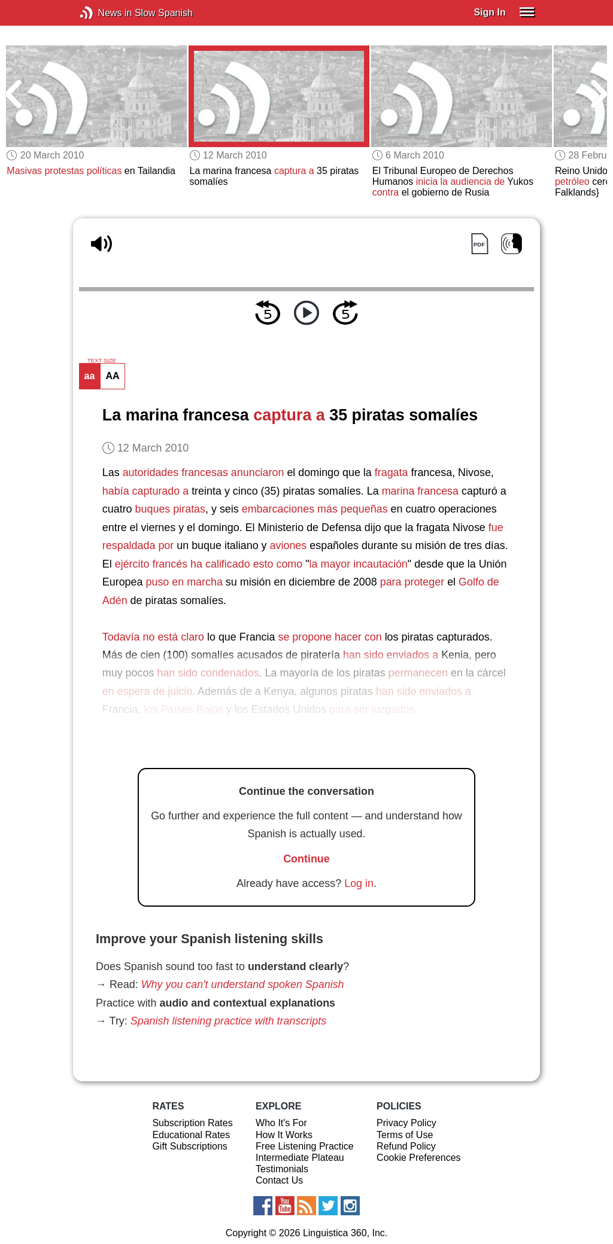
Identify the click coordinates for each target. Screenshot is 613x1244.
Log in (359, 883)
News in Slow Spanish (104, 13)
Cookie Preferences (419, 1157)
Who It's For (281, 1123)
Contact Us (279, 1180)
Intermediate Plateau (300, 1157)
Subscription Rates (192, 1123)
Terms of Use (405, 1135)
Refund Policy (406, 1146)
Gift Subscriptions (189, 1146)
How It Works (284, 1135)
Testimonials (282, 1169)
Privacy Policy (406, 1123)
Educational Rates (191, 1135)
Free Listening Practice (305, 1146)
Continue (306, 859)
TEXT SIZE (101, 361)
